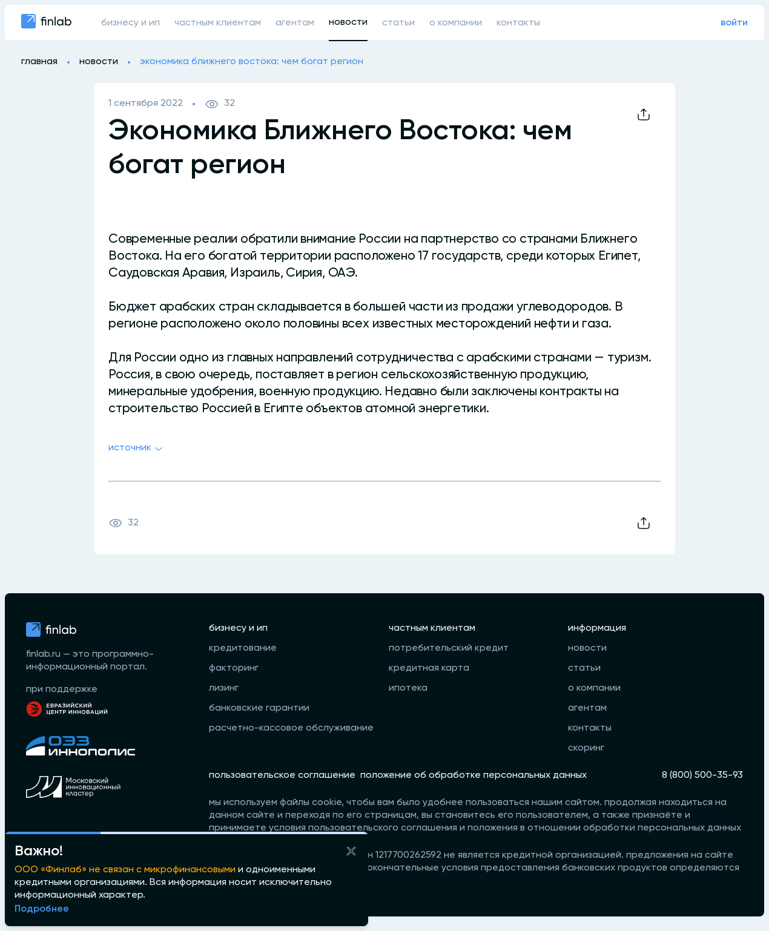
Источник (137, 449)
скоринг (586, 748)
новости (348, 22)
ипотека (408, 688)
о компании (455, 23)
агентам (295, 23)
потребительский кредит (449, 648)
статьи (398, 23)
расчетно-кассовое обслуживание (291, 728)
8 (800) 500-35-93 (702, 775)
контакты (518, 23)
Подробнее (42, 909)
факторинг (234, 668)
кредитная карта (429, 668)
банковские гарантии (259, 708)
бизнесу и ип (130, 23)
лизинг (224, 688)
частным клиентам (217, 23)
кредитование (243, 648)
